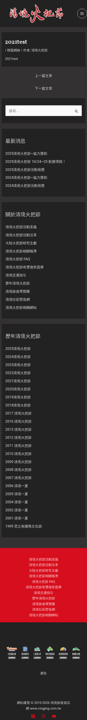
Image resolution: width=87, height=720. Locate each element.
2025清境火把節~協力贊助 (26, 153)
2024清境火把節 (18, 357)
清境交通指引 (15, 275)
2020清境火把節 (18, 389)
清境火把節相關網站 (21, 307)
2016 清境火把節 (18, 421)
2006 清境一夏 (16, 486)
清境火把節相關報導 (21, 251)
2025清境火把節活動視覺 (25, 170)
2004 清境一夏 (16, 502)
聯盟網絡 (13, 50)
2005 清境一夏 (16, 494)
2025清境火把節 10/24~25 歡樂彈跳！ (35, 162)
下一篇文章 (43, 88)
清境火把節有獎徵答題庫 (24, 267)
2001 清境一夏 (16, 518)
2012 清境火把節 (18, 437)
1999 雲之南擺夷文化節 (23, 526)
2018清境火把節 (18, 405)
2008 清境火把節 (18, 470)
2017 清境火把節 (18, 413)
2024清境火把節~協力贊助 (26, 177)
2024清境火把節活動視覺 (25, 186)
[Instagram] (43, 716)
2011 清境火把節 (18, 446)
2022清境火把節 (18, 373)
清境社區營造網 (17, 299)
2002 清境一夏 (16, 510)
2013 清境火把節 (18, 429)
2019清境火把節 (18, 397)
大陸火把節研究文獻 (21, 243)
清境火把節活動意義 (21, 227)
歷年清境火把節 (17, 283)
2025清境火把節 (18, 349)
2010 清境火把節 (18, 454)
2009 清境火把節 (18, 462)
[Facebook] (33, 716)
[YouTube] (54, 716)
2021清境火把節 (18, 381)
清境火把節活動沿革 (21, 235)
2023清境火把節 (18, 365)
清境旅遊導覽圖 (17, 291)
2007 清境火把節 (18, 478)
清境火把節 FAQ (17, 259)
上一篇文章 (43, 76)
